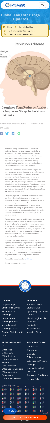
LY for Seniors (8, 356)
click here (28, 251)
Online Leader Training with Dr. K (11, 320)
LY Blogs (31, 364)
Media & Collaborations (34, 355)
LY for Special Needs (11, 378)
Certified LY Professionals (33, 327)
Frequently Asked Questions (35, 370)
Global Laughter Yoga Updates (22, 31)
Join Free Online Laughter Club (34, 306)
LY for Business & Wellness (10, 361)
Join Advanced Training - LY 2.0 (9, 327)
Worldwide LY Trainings (8, 313)
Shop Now (32, 350)
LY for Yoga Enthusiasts (7, 351)
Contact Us (32, 346)
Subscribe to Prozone (37, 360)
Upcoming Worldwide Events (37, 313)
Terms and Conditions (37, 375)
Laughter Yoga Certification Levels (11, 306)
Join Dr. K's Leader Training (25, 417)
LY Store (10, 411)
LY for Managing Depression (9, 374)
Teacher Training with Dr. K (12, 334)
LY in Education (9, 365)
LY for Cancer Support (12, 368)
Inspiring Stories (35, 332)
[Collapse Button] (42, 5)
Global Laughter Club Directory (37, 320)
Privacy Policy (34, 379)
